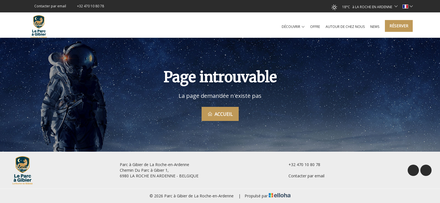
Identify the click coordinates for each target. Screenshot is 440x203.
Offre (315, 26)
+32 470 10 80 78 (301, 164)
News (374, 26)
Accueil (220, 114)
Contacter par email (303, 175)
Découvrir (293, 27)
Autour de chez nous (345, 26)
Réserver (398, 25)
